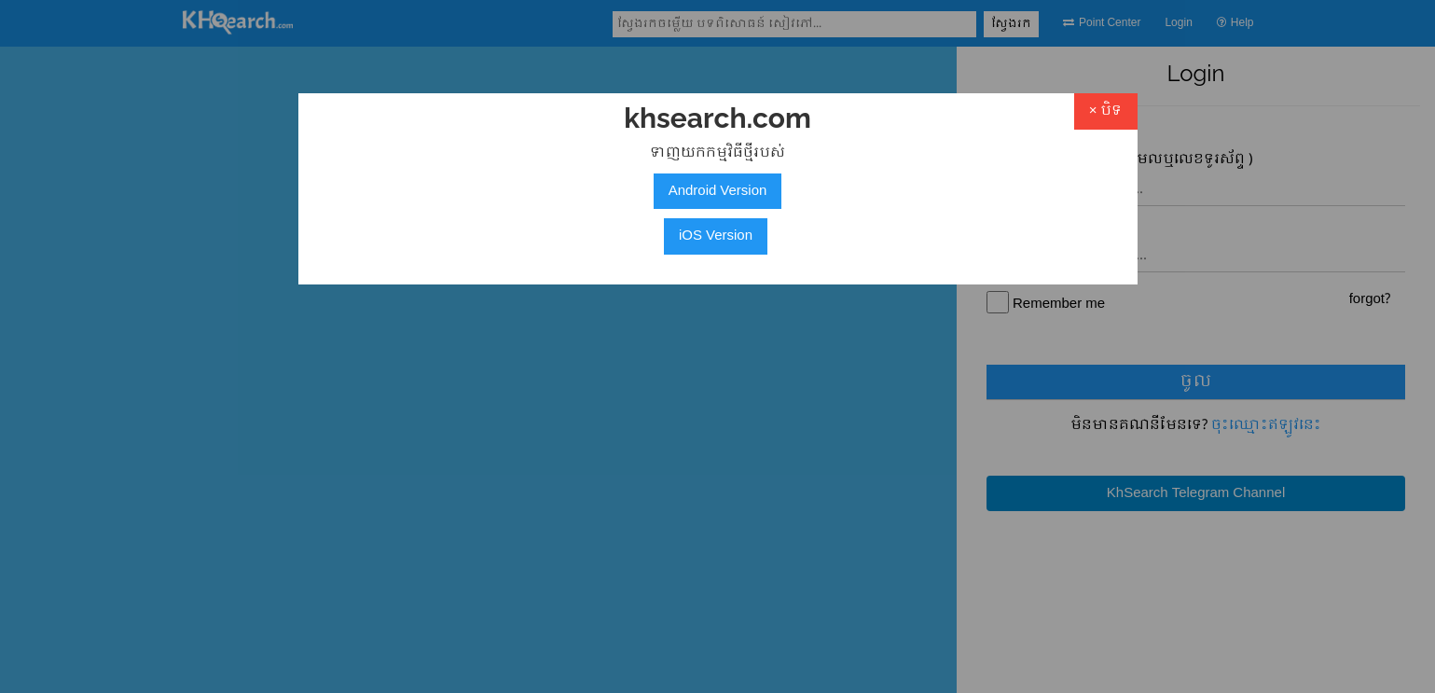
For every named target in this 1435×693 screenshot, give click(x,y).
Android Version (718, 191)
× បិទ (1106, 111)
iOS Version (715, 236)
